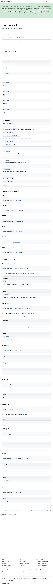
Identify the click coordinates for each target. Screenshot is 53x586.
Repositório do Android (6, 561)
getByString (6, 144)
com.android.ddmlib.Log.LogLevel (20, 37)
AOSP (3, 20)
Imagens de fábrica (5, 569)
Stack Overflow (39, 571)
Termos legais (19, 578)
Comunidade (12, 578)
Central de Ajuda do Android (42, 561)
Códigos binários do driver (7, 571)
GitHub (3, 573)
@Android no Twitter (23, 561)
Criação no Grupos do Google (25, 571)
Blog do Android (22, 565)
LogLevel (15, 129)
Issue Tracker (38, 573)
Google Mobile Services (40, 569)
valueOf (5, 178)
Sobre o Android (5, 578)
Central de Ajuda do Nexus (41, 565)
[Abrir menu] (2, 1)
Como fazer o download (6, 565)
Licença (25, 578)
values (4, 184)
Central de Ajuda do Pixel (41, 563)
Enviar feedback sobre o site (40, 578)
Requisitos (4, 563)
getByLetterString (7, 135)
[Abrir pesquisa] (40, 1)
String (23, 316)
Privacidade (30, 578)
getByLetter (6, 126)
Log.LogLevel (13, 30)
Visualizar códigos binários (7, 567)
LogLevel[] (12, 181)
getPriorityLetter (7, 160)
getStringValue (6, 169)
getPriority (6, 151)
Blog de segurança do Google (25, 567)
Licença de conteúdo (40, 510)
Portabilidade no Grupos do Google (26, 573)
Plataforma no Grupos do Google (25, 569)
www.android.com (40, 567)
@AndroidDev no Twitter (24, 563)
